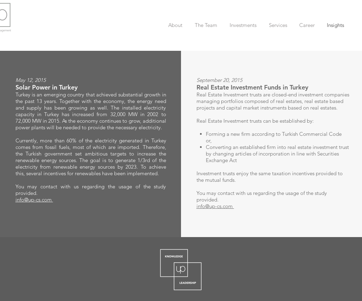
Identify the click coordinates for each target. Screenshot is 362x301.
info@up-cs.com (34, 199)
